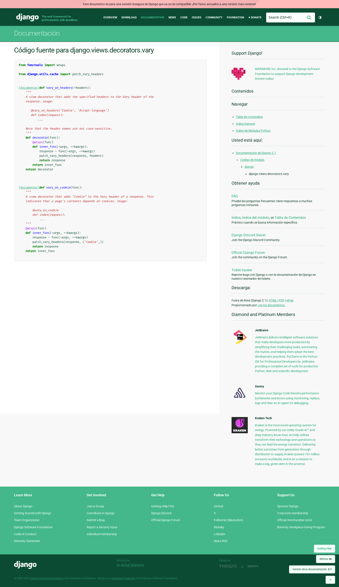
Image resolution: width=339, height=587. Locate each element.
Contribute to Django (101, 513)
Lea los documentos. (271, 305)
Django (27, 17)
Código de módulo (252, 160)
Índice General (245, 123)
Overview (110, 17)
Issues (196, 17)
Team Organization (27, 520)
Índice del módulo (255, 218)
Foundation (235, 17)
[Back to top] (330, 580)
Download (129, 17)
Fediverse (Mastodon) (228, 520)
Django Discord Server (248, 235)
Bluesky (219, 527)
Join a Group (95, 506)
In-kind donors (130, 565)
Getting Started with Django (32, 513)
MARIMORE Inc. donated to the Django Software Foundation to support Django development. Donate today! (287, 73)
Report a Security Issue (102, 527)
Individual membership (102, 534)
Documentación (37, 33)
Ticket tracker (242, 270)
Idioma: (326, 558)
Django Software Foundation (33, 527)
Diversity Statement (27, 541)
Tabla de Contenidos (290, 218)
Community (214, 17)
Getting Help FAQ (162, 506)
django (249, 166)
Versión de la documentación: (312, 569)
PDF (282, 300)
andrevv (258, 566)
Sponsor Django (288, 506)
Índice (236, 218)
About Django (23, 506)
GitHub (218, 506)
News (172, 17)
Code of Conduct (25, 534)
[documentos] (29, 88)
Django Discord (161, 513)
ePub (289, 300)
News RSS (220, 541)
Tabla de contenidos (249, 117)
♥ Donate (254, 17)
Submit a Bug (96, 520)
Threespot (229, 566)
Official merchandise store (294, 520)
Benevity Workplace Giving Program (301, 527)
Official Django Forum (248, 253)
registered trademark (123, 578)
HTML (273, 300)
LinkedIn (219, 534)
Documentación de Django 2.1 (256, 153)
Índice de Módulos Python (253, 130)
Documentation (152, 17)
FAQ (235, 196)
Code (183, 17)
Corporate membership (292, 513)
